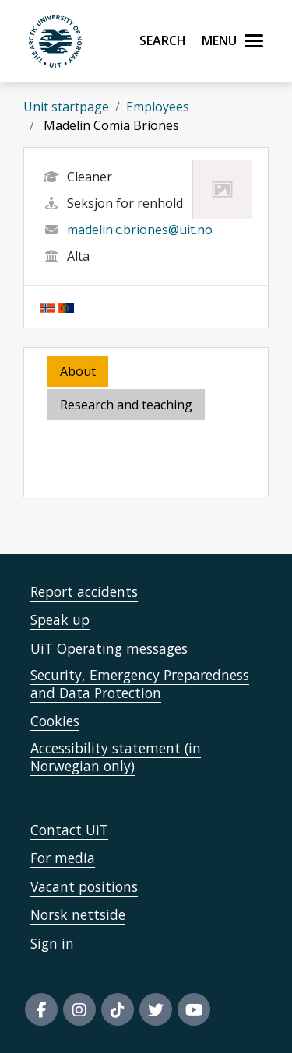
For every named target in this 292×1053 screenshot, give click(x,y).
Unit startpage (66, 106)
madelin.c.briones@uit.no (140, 229)
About (78, 371)
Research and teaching (126, 404)
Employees (157, 106)
